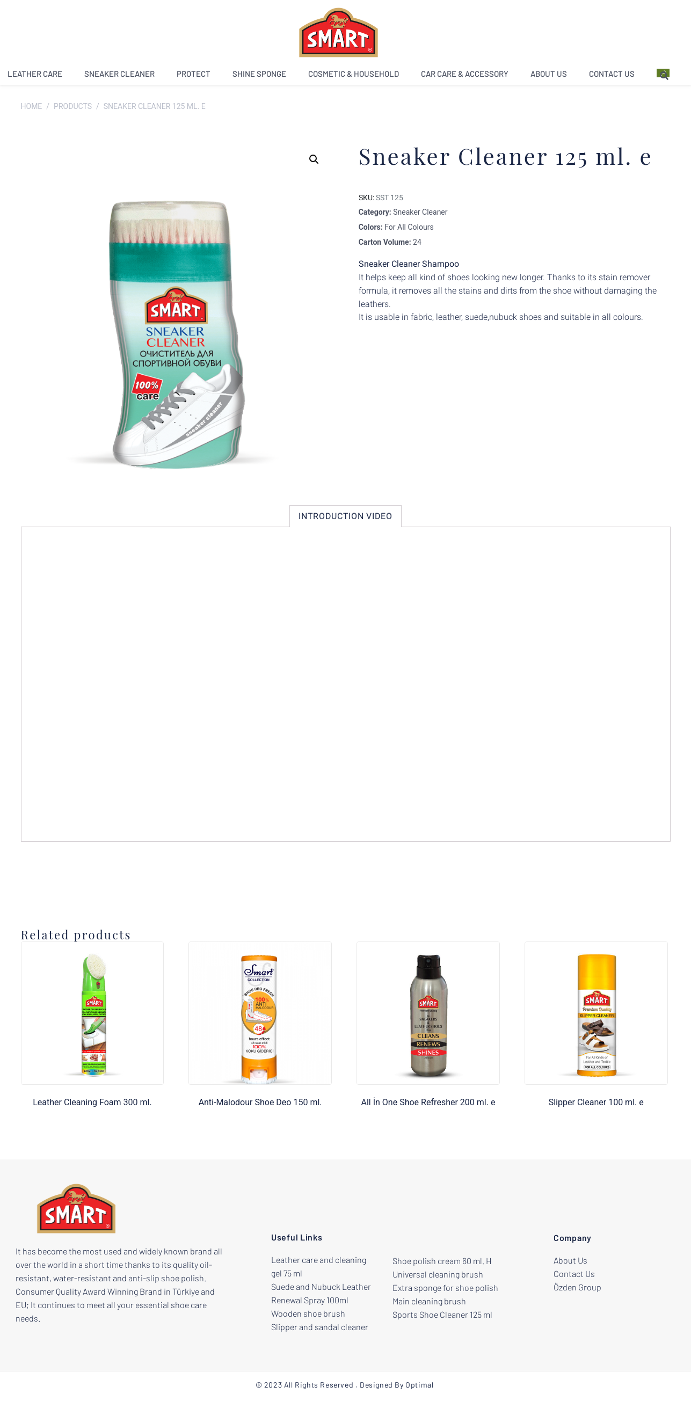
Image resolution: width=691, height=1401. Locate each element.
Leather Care (35, 77)
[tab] (345, 518)
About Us (548, 77)
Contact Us (612, 77)
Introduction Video (345, 518)
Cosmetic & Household (353, 77)
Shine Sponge (259, 77)
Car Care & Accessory (464, 77)
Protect (193, 77)
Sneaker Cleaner (119, 77)
